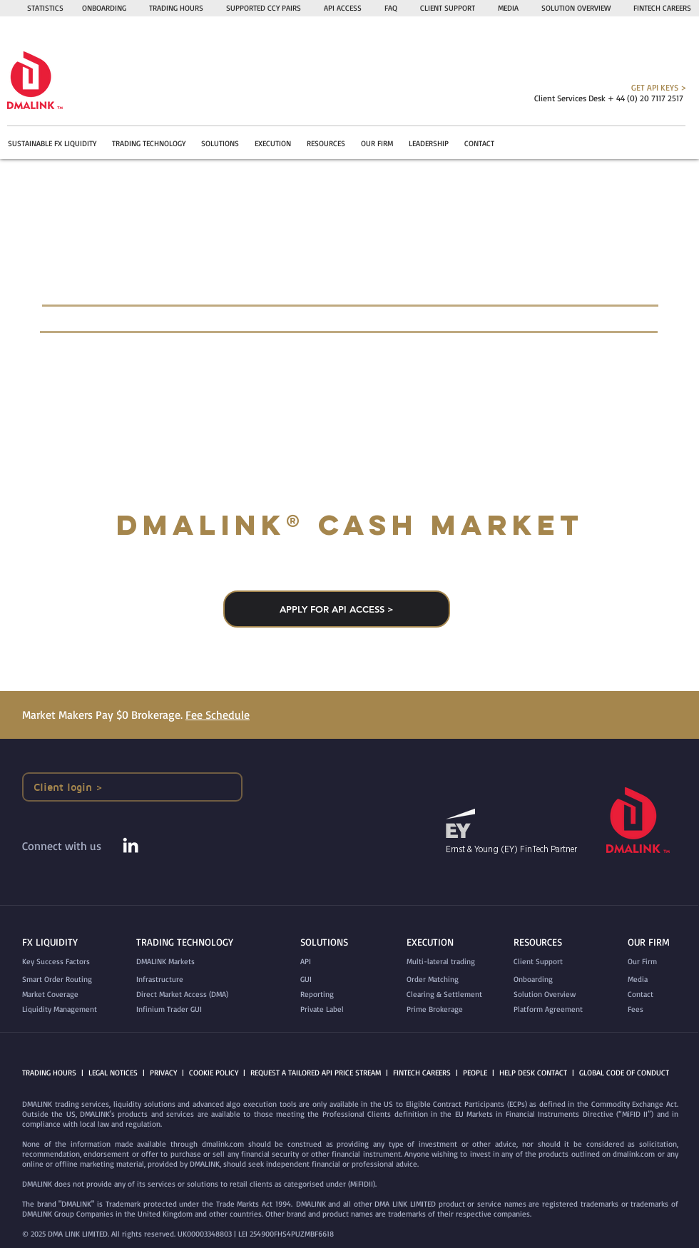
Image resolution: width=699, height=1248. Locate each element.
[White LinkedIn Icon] (130, 845)
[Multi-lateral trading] (451, 962)
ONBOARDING (104, 8)
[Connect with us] (70, 846)
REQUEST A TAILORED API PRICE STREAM (315, 1073)
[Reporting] (331, 995)
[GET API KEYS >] (596, 87)
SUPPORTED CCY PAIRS (263, 8)
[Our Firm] (659, 962)
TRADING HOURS (176, 8)
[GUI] (331, 980)
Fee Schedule (217, 714)
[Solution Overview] (552, 995)
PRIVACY (163, 1073)
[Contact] (659, 995)
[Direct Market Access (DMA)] (198, 995)
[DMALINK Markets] (174, 962)
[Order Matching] (451, 980)
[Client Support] (552, 962)
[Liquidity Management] (68, 1010)
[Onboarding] (552, 980)
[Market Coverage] (68, 995)
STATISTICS (45, 8)
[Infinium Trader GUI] (198, 1010)
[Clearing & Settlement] (451, 995)
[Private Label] (331, 1010)
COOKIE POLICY (213, 1073)
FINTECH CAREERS (422, 1073)
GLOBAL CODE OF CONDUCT (624, 1073)
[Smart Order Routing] (68, 980)
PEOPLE (475, 1073)
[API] (331, 962)
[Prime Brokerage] (451, 1010)
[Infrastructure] (172, 980)
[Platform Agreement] (554, 1010)
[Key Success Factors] (72, 962)
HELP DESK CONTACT (533, 1073)
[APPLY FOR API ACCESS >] (336, 609)
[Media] (659, 980)
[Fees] (659, 1010)
